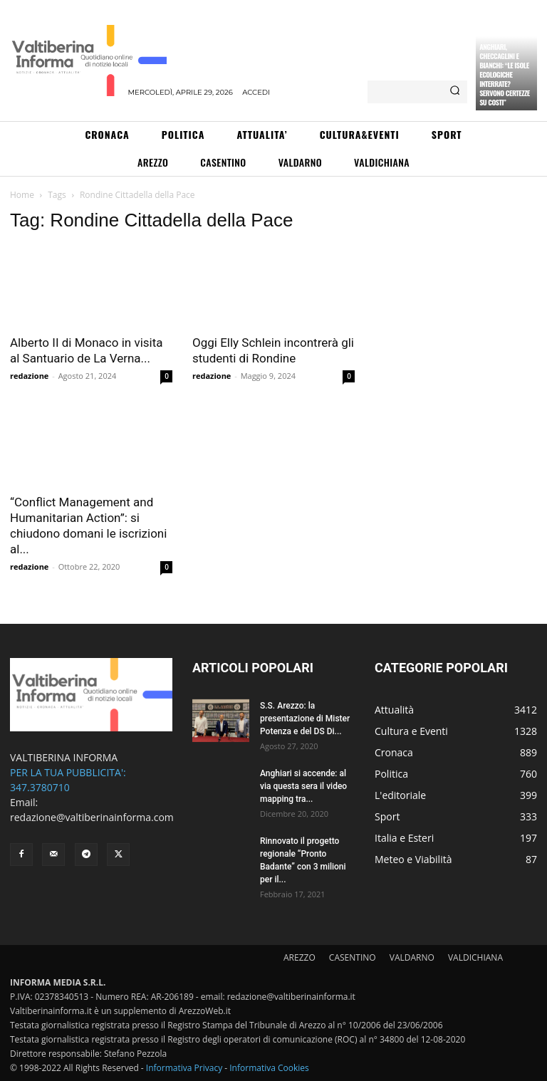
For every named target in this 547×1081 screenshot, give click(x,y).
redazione (29, 375)
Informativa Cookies (269, 1068)
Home (22, 195)
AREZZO (299, 957)
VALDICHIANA (475, 957)
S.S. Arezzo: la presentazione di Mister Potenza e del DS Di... (305, 718)
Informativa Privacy (184, 1068)
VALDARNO (412, 957)
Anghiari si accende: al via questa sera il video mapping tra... (303, 786)
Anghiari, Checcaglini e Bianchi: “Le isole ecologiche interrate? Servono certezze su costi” (504, 74)
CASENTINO (352, 957)
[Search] (454, 91)
